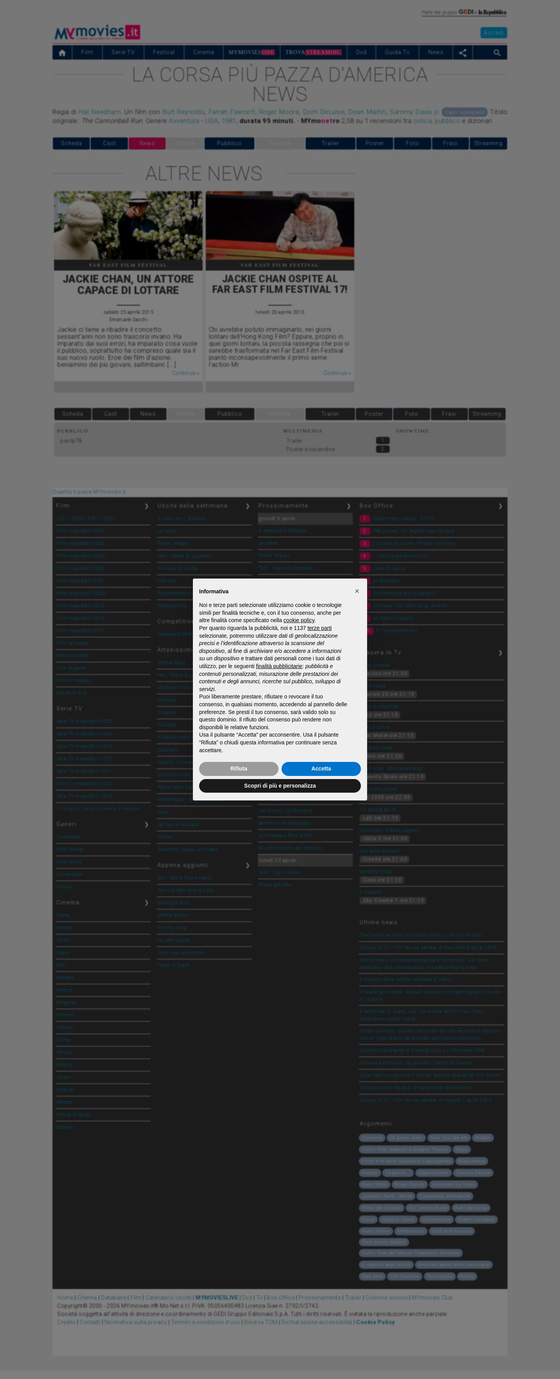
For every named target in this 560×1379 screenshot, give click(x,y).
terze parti (320, 628)
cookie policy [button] (299, 620)
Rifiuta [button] (238, 768)
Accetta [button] (321, 768)
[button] (357, 591)
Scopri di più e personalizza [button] (280, 786)
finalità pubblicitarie (279, 666)
